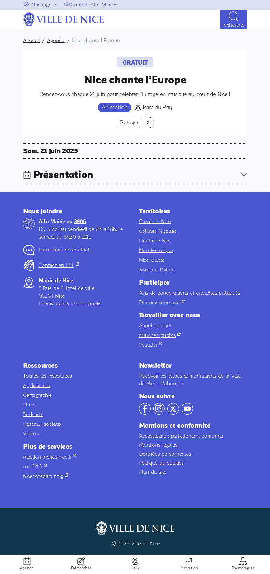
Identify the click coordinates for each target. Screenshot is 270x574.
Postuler (150, 345)
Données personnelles (165, 454)
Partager (129, 122)
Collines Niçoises (158, 231)
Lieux (134, 568)
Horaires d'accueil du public (70, 303)
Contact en (59, 265)
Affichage (41, 4)
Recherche (233, 25)
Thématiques (243, 568)
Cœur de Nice (155, 221)
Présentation (63, 174)
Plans (29, 404)
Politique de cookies (161, 463)
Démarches (81, 568)
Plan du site (153, 472)
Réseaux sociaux (42, 424)
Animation (114, 107)
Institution (189, 568)
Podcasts (33, 414)
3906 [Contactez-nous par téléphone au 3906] (80, 221)
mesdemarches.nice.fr (49, 457)
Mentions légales (158, 445)
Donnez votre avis (162, 302)
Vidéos (31, 433)
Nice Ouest (151, 260)
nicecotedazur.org (45, 476)
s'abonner (172, 383)
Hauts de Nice (155, 240)
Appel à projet (155, 325)
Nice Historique (156, 250)
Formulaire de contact (64, 249)
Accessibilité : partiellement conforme (181, 436)
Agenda (27, 568)
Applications (36, 385)
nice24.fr (35, 466)
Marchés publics (160, 335)
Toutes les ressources (47, 375)
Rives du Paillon (157, 269)
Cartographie (37, 395)
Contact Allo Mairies (94, 4)
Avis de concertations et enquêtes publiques (189, 293)
